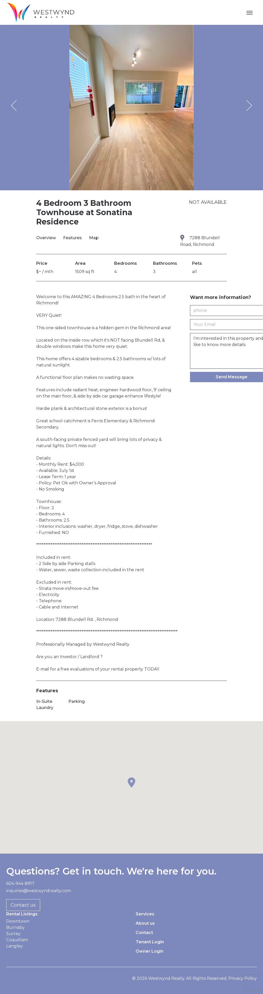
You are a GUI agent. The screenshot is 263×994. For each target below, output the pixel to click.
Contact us (23, 905)
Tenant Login (150, 941)
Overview (46, 237)
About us (145, 923)
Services (145, 914)
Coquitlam (17, 939)
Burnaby (15, 927)
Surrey (13, 933)
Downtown (18, 921)
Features (73, 237)
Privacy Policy (242, 978)
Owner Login (149, 951)
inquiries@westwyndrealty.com (38, 890)
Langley (14, 946)
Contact (144, 932)
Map (94, 237)
